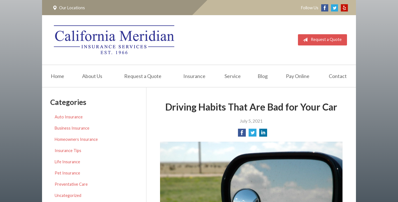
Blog (263, 76)
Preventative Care (71, 184)
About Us (92, 76)
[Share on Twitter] (252, 134)
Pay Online (297, 76)
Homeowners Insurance (76, 139)
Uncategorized (68, 195)
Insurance (194, 76)
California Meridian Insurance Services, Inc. (114, 40)
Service (233, 76)
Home (57, 76)
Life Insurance (67, 161)
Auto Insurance (69, 116)
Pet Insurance (67, 173)
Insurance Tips (68, 150)
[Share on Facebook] (242, 134)
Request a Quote (321, 39)
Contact (338, 76)
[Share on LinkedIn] (263, 134)
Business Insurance (72, 128)
